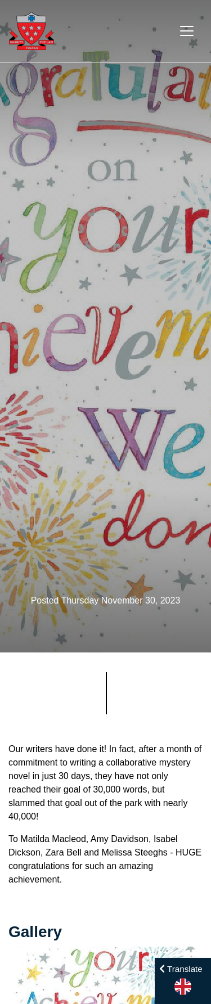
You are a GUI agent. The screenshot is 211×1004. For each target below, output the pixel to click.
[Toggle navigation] (187, 31)
